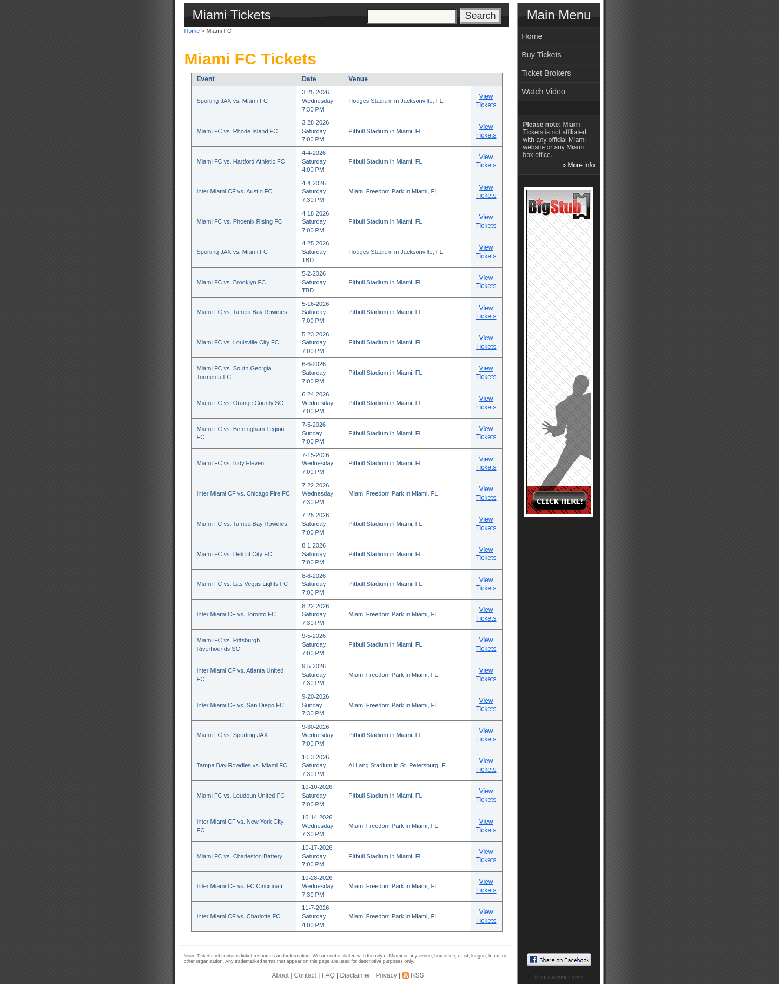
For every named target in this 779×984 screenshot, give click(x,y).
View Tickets (486, 101)
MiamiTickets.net (202, 956)
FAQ (328, 975)
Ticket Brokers (546, 73)
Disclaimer (355, 975)
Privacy (386, 975)
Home (192, 31)
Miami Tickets (568, 977)
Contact (305, 975)
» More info (578, 165)
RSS (417, 975)
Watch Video (543, 91)
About (280, 975)
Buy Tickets (541, 54)
